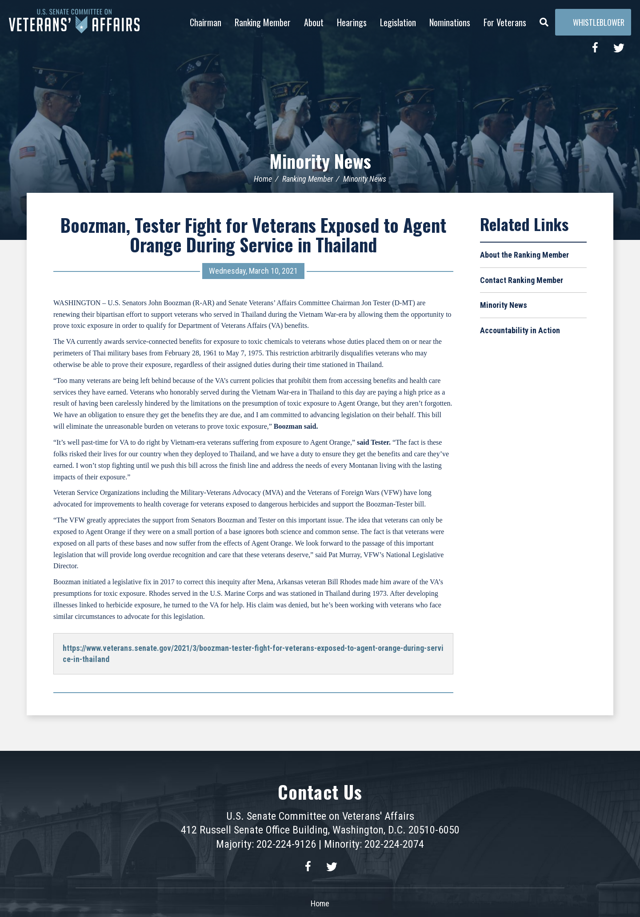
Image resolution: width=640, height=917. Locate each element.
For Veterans (505, 22)
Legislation (398, 22)
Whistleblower (593, 22)
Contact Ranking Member (521, 280)
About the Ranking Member (524, 254)
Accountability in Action (520, 330)
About (314, 22)
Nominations (449, 22)
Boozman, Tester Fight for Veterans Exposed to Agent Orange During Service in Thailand (253, 234)
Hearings (352, 22)
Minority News (320, 161)
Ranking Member (263, 22)
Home (263, 178)
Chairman (205, 22)
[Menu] (544, 20)
